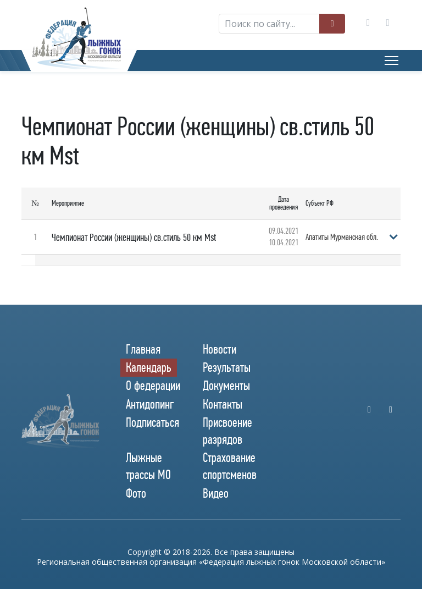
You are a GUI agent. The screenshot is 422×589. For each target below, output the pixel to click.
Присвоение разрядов (227, 431)
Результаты (227, 367)
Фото (136, 493)
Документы (226, 385)
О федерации (153, 385)
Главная (143, 349)
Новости (219, 349)
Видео (216, 493)
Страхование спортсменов (230, 466)
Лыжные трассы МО (148, 466)
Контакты (222, 404)
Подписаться (152, 422)
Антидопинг (150, 404)
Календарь (148, 367)
